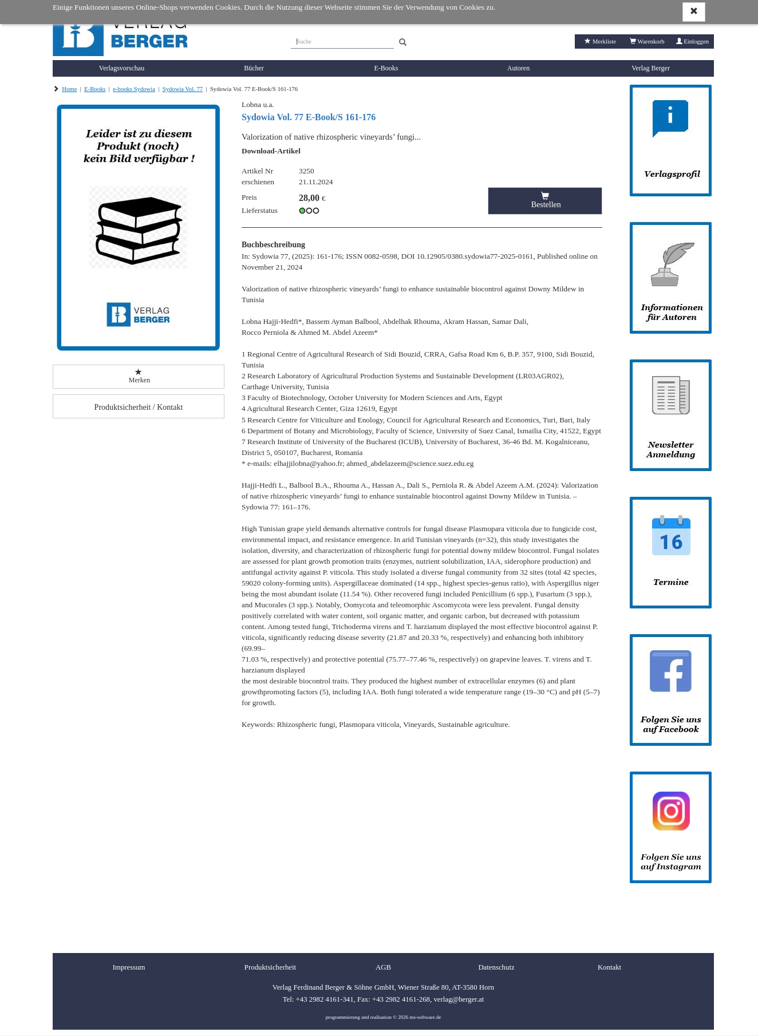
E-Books (386, 68)
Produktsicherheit (270, 967)
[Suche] (342, 40)
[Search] (402, 42)
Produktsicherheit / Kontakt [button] (138, 407)
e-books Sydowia (134, 89)
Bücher (254, 68)
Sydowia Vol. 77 (183, 89)
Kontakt (609, 967)
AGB (383, 967)
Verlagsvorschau (121, 68)
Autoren (518, 68)
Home (69, 89)
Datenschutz (496, 967)
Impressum (129, 967)
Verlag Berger (650, 68)
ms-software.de (425, 1017)
